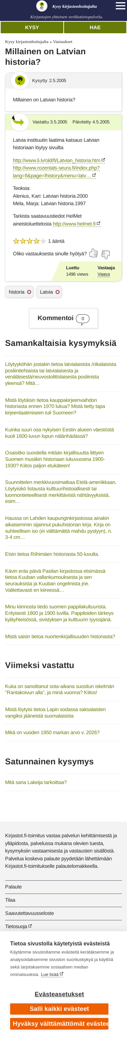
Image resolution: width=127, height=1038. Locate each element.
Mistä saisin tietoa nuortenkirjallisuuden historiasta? (60, 636)
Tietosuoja (16, 926)
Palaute (13, 886)
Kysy (32, 27)
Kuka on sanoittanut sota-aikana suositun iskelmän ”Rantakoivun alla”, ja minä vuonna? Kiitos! (59, 689)
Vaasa (104, 274)
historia (16, 292)
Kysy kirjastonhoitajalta (26, 41)
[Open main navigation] (120, 6)
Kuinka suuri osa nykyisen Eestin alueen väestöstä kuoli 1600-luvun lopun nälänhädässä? (59, 433)
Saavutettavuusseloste (29, 913)
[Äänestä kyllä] (93, 253)
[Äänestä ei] (105, 254)
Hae (95, 27)
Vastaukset (62, 41)
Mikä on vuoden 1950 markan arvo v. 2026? (52, 732)
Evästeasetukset (59, 994)
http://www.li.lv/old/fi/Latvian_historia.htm (56, 160)
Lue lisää (50, 974)
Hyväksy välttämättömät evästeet (61, 1023)
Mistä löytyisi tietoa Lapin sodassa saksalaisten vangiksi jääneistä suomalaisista (55, 712)
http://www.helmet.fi (74, 224)
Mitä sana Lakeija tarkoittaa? (36, 782)
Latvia (46, 292)
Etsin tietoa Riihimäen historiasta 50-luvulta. (52, 554)
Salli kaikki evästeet (59, 1008)
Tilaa (10, 900)
